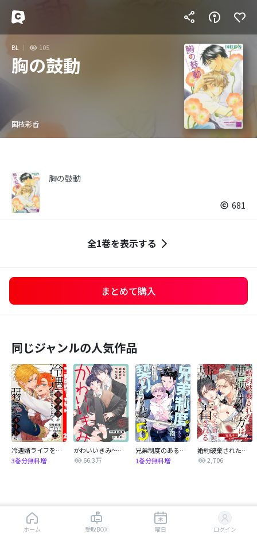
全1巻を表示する (128, 243)
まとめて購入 (128, 291)
